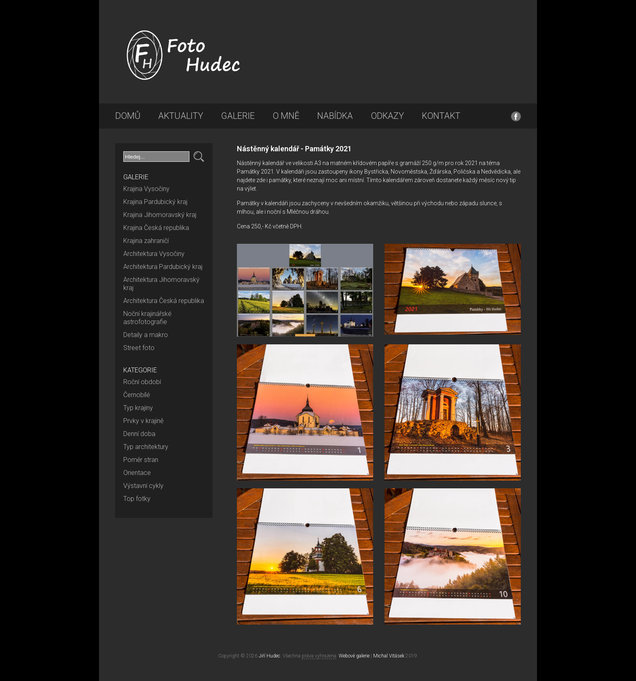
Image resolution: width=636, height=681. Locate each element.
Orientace (137, 473)
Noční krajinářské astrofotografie (147, 318)
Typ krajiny (138, 408)
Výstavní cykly (143, 486)
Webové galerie (354, 656)
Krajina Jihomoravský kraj (159, 215)
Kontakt (441, 116)
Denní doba (139, 434)
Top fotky (136, 499)
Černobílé (136, 395)
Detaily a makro (145, 335)
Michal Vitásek (388, 656)
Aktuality (180, 116)
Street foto (139, 348)
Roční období (142, 382)
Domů (127, 116)
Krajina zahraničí (146, 241)
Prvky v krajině (143, 421)
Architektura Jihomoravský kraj (161, 284)
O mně (286, 116)
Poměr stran (140, 460)
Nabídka (335, 116)
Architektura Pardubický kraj (162, 267)
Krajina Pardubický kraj (155, 202)
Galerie (238, 116)
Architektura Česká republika (163, 301)
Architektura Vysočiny (154, 254)
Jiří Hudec (269, 656)
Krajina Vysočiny (146, 189)
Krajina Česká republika (156, 228)
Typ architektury (145, 447)
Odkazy (387, 116)
